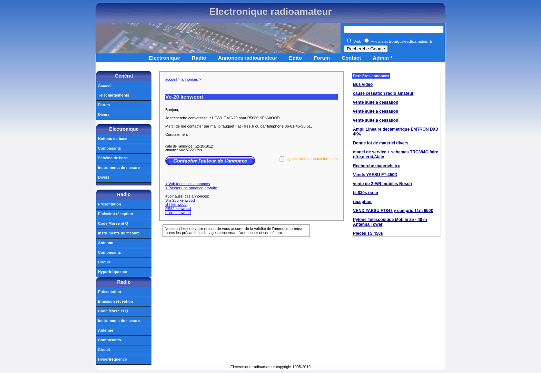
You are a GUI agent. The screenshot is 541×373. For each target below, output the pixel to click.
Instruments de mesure (119, 167)
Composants (109, 148)
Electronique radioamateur (270, 11)
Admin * (382, 58)
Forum (322, 58)
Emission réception (115, 214)
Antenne (105, 243)
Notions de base (112, 139)
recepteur (362, 201)
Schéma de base (113, 158)
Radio (199, 58)
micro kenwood (178, 213)
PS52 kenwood (178, 208)
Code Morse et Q (113, 223)
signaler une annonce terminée (308, 159)
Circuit (104, 262)
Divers (104, 114)
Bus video (363, 84)
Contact (351, 58)
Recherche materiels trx (376, 165)
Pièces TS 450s (368, 233)
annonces (189, 79)
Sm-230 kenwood (180, 200)
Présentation (109, 204)
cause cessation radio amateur (383, 93)
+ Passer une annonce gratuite (191, 188)
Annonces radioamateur (247, 58)
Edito (295, 58)
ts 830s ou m (365, 192)
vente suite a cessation (375, 102)
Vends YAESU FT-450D (375, 174)
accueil (171, 79)
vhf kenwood (176, 204)
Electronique (164, 58)
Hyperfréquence (112, 272)
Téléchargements (113, 95)
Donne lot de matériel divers (381, 143)
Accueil (104, 85)
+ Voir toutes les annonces (187, 184)
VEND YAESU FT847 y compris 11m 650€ (393, 210)
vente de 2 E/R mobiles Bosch (382, 183)
